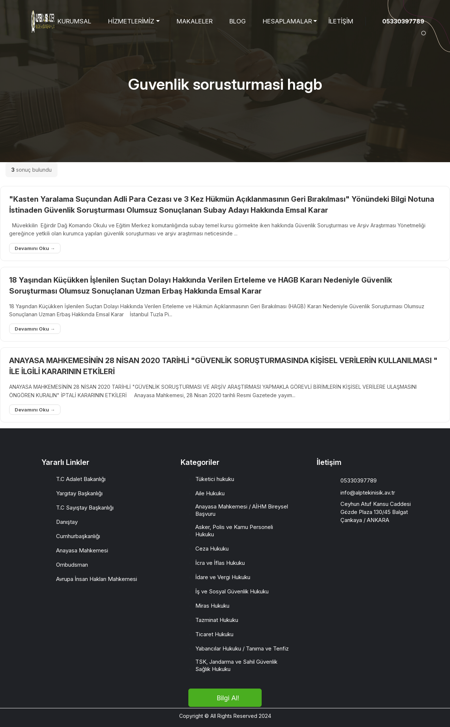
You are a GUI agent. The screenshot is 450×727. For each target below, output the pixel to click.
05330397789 (403, 21)
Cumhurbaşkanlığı (78, 536)
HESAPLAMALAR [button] (287, 21)
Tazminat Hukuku (216, 619)
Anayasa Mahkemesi (82, 550)
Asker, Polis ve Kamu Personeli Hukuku (234, 530)
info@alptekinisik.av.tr (367, 492)
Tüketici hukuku (214, 479)
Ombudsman (72, 564)
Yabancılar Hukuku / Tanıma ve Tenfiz (242, 648)
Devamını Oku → (35, 248)
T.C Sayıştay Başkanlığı (85, 507)
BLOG (237, 21)
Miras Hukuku (212, 605)
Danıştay (67, 521)
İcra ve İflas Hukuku (220, 562)
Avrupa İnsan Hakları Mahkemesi (96, 578)
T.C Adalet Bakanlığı (81, 479)
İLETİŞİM (340, 21)
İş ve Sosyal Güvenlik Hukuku (232, 591)
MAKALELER (195, 21)
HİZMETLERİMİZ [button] (131, 21)
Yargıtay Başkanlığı (79, 493)
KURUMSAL (74, 21)
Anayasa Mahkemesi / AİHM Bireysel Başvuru (241, 510)
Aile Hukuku (210, 493)
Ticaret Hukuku (214, 634)
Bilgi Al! (228, 698)
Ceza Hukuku (212, 548)
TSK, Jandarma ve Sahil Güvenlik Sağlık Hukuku (236, 665)
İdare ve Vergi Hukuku (222, 577)
